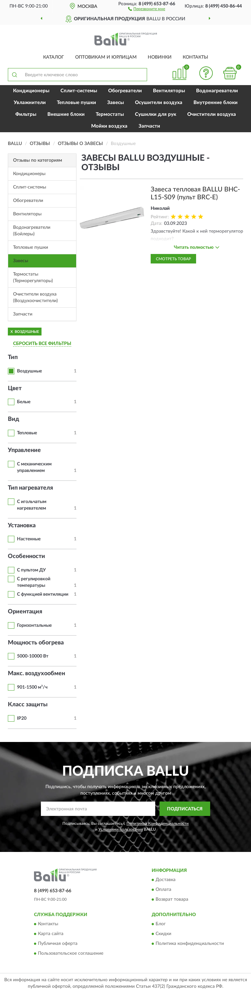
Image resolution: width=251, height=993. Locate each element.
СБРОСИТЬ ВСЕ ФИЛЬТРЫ (42, 343)
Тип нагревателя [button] (30, 488)
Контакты (195, 57)
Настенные (29, 539)
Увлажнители (30, 102)
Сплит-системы (78, 90)
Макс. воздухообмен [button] (36, 674)
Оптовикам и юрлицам (106, 57)
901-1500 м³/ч (32, 687)
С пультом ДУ (31, 570)
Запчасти (149, 126)
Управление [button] (24, 450)
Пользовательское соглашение (70, 953)
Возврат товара (172, 899)
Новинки (160, 57)
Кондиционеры (31, 90)
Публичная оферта (57, 944)
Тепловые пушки (76, 102)
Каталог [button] (53, 57)
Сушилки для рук (155, 114)
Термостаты (110, 114)
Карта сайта (50, 934)
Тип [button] (13, 357)
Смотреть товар (173, 259)
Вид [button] (13, 419)
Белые (23, 402)
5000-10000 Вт (32, 656)
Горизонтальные (34, 625)
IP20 (21, 718)
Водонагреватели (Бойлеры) (31, 230)
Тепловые (27, 433)
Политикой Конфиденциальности (157, 823)
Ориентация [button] (25, 612)
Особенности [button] (26, 556)
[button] (146, 8)
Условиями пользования (120, 829)
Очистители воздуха (211, 114)
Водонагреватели (217, 90)
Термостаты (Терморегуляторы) (33, 277)
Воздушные (29, 371)
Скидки (163, 934)
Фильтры (25, 114)
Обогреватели (125, 90)
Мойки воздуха (109, 126)
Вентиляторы (169, 90)
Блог (161, 924)
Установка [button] (22, 526)
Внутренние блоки (215, 102)
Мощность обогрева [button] (36, 643)
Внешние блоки (66, 114)
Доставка (166, 880)
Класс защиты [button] (28, 705)
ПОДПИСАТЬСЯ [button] (185, 809)
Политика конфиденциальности (190, 944)
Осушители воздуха (158, 102)
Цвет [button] (15, 388)
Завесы (115, 102)
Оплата (163, 890)
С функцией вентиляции (42, 594)
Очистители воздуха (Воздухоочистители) (35, 297)
